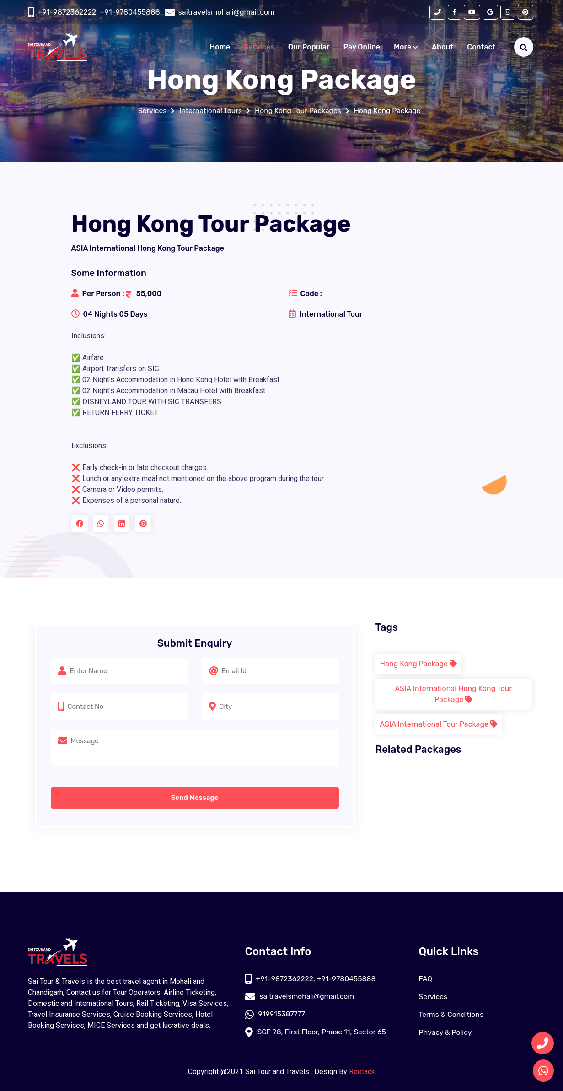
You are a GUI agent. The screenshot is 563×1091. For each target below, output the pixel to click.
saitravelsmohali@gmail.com (300, 996)
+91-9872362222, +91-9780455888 (99, 12)
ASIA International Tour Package (439, 724)
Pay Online (362, 47)
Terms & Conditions (452, 1014)
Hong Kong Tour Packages (298, 110)
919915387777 (275, 1014)
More (406, 47)
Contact (481, 47)
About (442, 47)
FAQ (426, 978)
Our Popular (309, 47)
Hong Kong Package (389, 110)
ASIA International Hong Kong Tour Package (453, 694)
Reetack (362, 1071)
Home (220, 47)
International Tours (209, 110)
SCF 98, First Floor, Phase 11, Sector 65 (317, 1032)
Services (259, 47)
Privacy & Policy (446, 1032)
